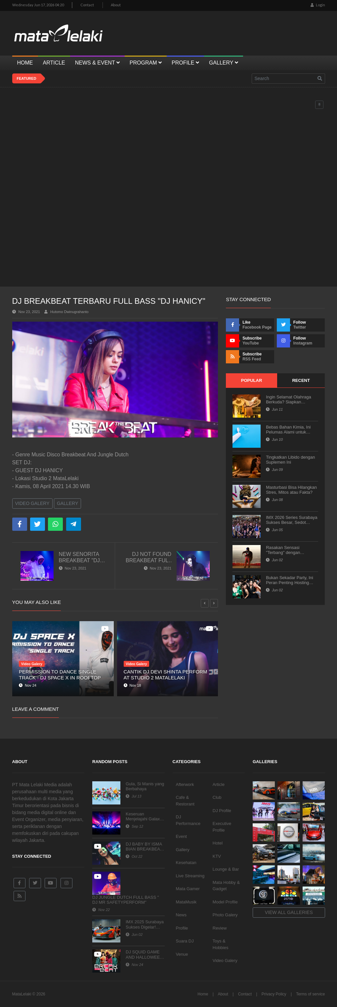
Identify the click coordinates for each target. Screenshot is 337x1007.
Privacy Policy (274, 994)
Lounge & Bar (226, 869)
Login (318, 5)
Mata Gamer (188, 888)
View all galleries (289, 912)
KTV (217, 856)
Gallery (67, 503)
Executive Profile (222, 827)
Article (219, 784)
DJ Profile (222, 810)
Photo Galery (225, 914)
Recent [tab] (301, 380)
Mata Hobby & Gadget (226, 886)
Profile (182, 928)
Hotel (218, 843)
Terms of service (310, 994)
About (116, 5)
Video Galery (32, 503)
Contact (87, 5)
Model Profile (225, 901)
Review (220, 928)
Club (217, 797)
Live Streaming (190, 875)
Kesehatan (186, 862)
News (181, 914)
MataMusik (186, 901)
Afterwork (185, 784)
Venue (182, 954)
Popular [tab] (251, 380)
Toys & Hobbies (221, 944)
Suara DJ (185, 940)
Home (202, 994)
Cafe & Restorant (185, 800)
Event (181, 836)
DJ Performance (188, 820)
